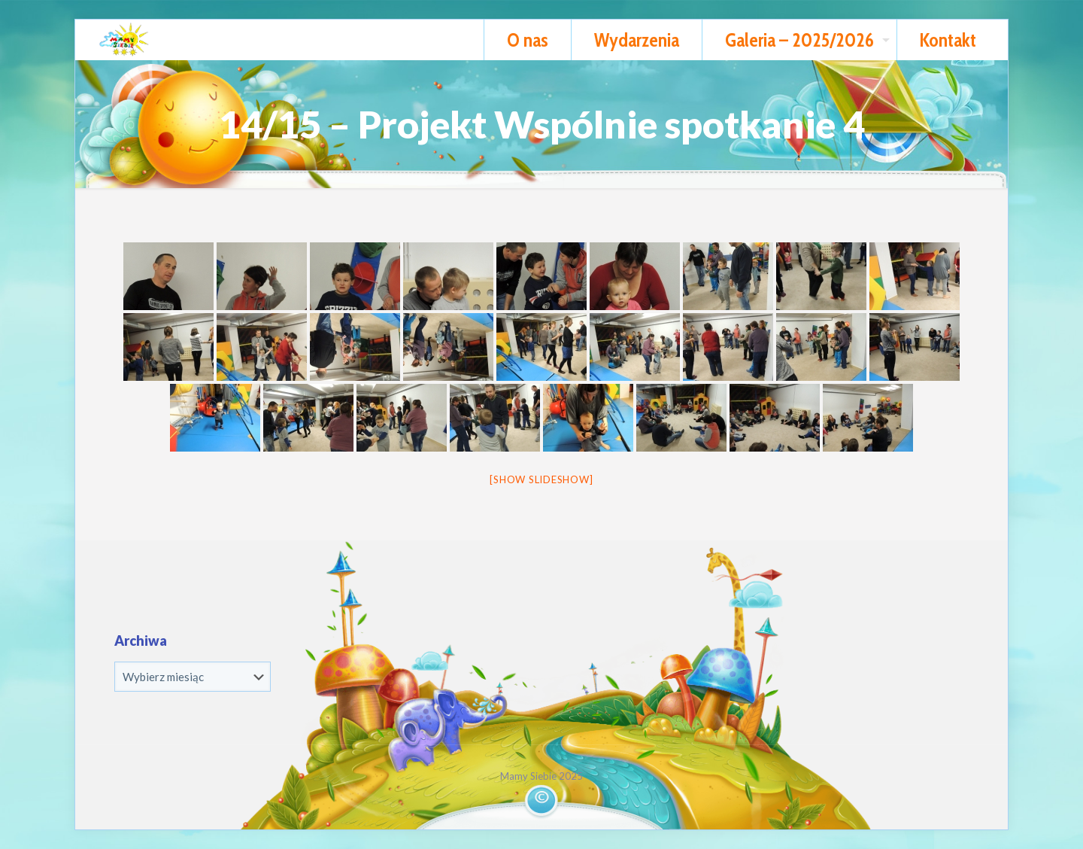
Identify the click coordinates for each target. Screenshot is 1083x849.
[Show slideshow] (541, 479)
